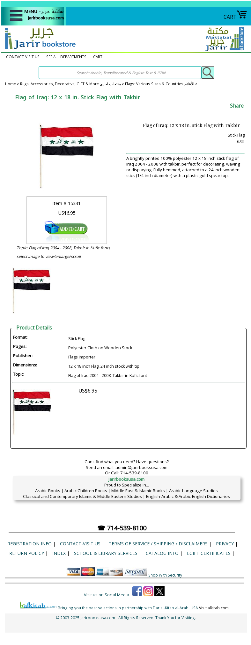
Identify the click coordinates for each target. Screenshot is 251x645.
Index (59, 553)
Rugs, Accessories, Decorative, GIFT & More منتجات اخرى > (72, 84)
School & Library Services (105, 553)
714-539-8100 (134, 473)
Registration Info (29, 544)
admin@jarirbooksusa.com (141, 467)
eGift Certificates (209, 553)
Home (10, 84)
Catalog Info (162, 553)
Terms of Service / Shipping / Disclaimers (158, 544)
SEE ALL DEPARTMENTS (66, 56)
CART (235, 16)
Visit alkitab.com (214, 607)
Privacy (225, 544)
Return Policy (26, 553)
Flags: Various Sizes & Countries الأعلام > (161, 84)
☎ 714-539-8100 (121, 528)
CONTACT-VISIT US (23, 56)
